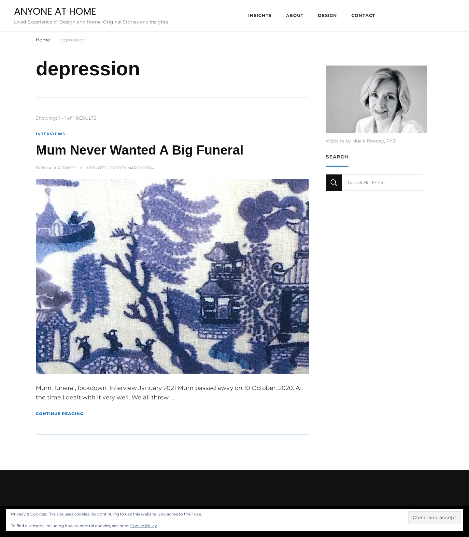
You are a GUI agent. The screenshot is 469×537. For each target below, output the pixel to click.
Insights (260, 15)
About (295, 15)
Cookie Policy (143, 525)
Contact (363, 15)
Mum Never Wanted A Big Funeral (139, 150)
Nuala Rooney (59, 167)
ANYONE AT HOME (55, 11)
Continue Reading (59, 413)
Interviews (50, 133)
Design (327, 15)
